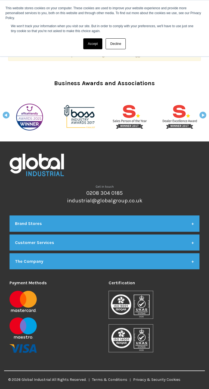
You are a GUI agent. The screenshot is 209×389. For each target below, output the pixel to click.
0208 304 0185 (104, 193)
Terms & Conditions (109, 379)
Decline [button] (115, 44)
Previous (6, 116)
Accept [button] (93, 44)
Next (202, 116)
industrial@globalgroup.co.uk (104, 200)
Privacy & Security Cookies (156, 379)
